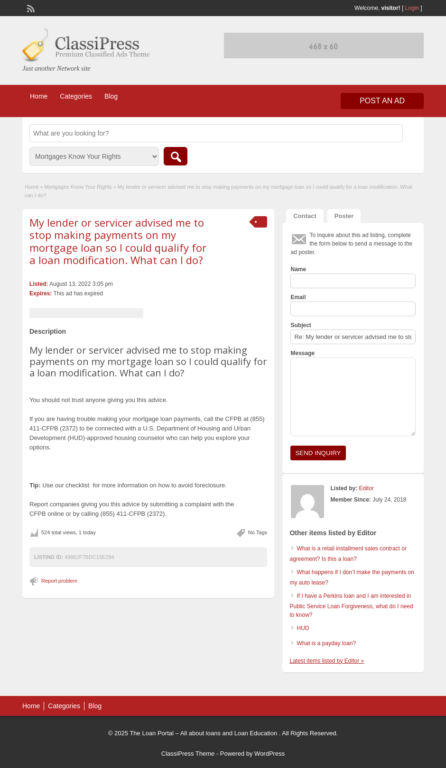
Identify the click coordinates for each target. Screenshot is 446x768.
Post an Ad (382, 101)
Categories (76, 96)
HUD (303, 628)
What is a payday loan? (326, 643)
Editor (366, 488)
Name (298, 269)
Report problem (59, 581)
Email (298, 297)
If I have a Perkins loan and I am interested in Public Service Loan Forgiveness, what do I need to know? (351, 605)
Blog (111, 96)
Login (412, 8)
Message (302, 353)
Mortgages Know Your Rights (78, 187)
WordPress (269, 753)
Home (38, 96)
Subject (300, 325)
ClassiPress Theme (187, 753)
